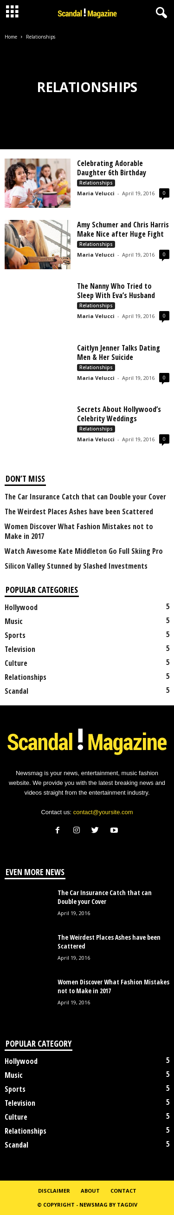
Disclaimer (54, 1190)
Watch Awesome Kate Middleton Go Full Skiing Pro (84, 551)
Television (20, 649)
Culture (16, 663)
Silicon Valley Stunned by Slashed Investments (76, 566)
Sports (15, 635)
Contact (123, 1190)
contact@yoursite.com (103, 812)
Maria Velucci (96, 193)
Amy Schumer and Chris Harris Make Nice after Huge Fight (123, 229)
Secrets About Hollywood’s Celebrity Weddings (119, 414)
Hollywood (21, 607)
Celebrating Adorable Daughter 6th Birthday (111, 168)
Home (11, 36)
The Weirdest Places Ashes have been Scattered (79, 512)
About (90, 1190)
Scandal (16, 691)
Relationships (96, 182)
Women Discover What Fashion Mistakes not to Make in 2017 (79, 531)
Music (14, 621)
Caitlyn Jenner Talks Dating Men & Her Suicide (118, 352)
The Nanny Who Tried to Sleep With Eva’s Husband (116, 290)
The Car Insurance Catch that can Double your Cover (85, 497)
